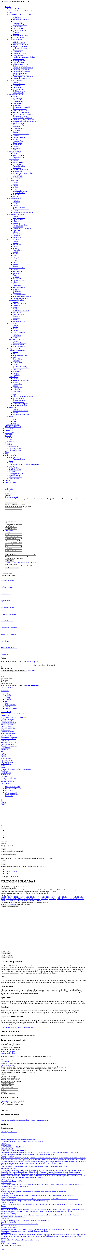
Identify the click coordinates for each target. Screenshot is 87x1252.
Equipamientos (17, 26)
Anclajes (15, 357)
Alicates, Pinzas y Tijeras (21, 112)
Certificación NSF (18, 59)
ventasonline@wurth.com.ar (10, 1140)
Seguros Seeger (18, 250)
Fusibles (15, 309)
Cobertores (16, 230)
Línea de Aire (13, 323)
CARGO (15, 421)
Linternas (16, 135)
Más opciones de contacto (27, 1140)
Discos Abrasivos (18, 89)
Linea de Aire (17, 21)
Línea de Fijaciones (15, 239)
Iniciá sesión (9, 489)
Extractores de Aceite (19, 294)
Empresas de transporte (20, 403)
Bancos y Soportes (19, 207)
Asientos (15, 184)
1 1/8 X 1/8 (45, 897)
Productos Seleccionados (17, 350)
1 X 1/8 (16, 899)
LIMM (3, 1250)
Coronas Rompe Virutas (20, 169)
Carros (15, 203)
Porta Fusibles (17, 312)
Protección (16, 194)
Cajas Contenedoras (19, 193)
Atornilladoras (17, 271)
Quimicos (16, 373)
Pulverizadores (17, 144)
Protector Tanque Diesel (20, 225)
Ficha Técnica (5, 1028)
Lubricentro (16, 389)
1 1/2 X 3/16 (30, 897)
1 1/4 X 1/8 (38, 897)
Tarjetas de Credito (19, 459)
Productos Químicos (15, 39)
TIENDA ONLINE (11, 482)
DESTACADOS (14, 8)
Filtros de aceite (18, 227)
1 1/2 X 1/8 (22, 897)
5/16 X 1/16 (4, 901)
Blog (6, 453)
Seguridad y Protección (16, 339)
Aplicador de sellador (19, 287)
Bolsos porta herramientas (21, 209)
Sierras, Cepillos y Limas (21, 110)
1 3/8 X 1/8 (69, 897)
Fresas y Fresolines (19, 166)
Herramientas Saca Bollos (21, 414)
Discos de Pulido (18, 93)
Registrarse (13, 1052)
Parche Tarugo (17, 237)
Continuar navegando (12, 568)
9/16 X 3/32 (42, 901)
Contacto (8, 480)
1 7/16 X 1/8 (10, 899)
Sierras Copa (17, 168)
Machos (15, 139)
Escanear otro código (20, 670)
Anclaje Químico (18, 155)
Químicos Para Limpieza (21, 75)
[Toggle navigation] (1, 676)
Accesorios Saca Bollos (20, 411)
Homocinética (17, 234)
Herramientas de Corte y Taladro (23, 173)
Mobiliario (16, 371)
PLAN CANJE (17, 23)
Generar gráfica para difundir (10, 906)
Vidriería (15, 386)
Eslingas (15, 232)
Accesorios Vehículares (16, 214)
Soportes (15, 196)
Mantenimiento (17, 384)
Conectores (16, 316)
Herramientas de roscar (20, 116)
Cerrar (3, 1075)
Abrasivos (16, 34)
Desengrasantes (18, 50)
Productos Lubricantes (20, 48)
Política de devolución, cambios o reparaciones (24, 464)
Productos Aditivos (19, 43)
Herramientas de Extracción (21, 107)
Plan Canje (12, 466)
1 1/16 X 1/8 (5, 897)
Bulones (15, 266)
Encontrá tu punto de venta (39, 1120)
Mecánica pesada (18, 398)
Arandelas (16, 253)
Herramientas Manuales (20, 366)
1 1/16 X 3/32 (13, 897)
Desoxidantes (17, 52)
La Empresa (8, 445)
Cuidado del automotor (20, 66)
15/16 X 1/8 (52, 899)
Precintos (16, 246)
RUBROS (8, 436)
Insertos (15, 264)
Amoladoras (16, 273)
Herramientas (17, 18)
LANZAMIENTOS (15, 12)
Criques (15, 185)
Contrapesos (17, 221)
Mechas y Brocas (18, 162)
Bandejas (16, 187)
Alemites (15, 259)
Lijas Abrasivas (18, 85)
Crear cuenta (9, 530)
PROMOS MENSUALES (13, 427)
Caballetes (16, 189)
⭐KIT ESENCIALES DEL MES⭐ (20, 10)
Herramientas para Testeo (21, 311)
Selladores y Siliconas (20, 46)
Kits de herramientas (19, 123)
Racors (15, 328)
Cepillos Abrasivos (19, 91)
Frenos (15, 337)
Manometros (17, 336)
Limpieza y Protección (20, 191)
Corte (14, 284)
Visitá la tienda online (8, 1053)
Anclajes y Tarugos (15, 152)
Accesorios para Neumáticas (22, 296)
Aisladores (16, 318)
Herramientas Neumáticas (17, 268)
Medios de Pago (14, 457)
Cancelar (4, 1084)
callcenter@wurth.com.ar (9, 1132)
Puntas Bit (16, 146)
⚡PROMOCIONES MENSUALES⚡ (21, 14)
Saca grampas (17, 223)
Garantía (11, 462)
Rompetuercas (17, 148)
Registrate (13, 905)
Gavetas (15, 211)
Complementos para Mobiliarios (23, 212)
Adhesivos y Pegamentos (21, 44)
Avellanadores (17, 171)
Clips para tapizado (19, 218)
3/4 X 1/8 (60, 899)
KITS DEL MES (10, 428)
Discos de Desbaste (19, 84)
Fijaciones (16, 32)
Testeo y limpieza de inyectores (23, 68)
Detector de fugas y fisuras (21, 78)
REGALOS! (9, 434)
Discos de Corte (18, 164)
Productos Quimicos (19, 30)
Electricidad (16, 361)
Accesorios (16, 127)
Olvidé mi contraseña (11, 497)
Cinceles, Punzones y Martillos (22, 114)
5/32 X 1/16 (12, 901)
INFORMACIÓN (10, 455)
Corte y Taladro (18, 28)
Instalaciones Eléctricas (16, 300)
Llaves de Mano (18, 98)
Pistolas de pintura (18, 280)
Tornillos (15, 243)
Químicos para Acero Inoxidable (23, 77)
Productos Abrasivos (15, 80)
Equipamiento (13, 180)
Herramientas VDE (19, 321)
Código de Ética (14, 468)
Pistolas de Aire (18, 141)
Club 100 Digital (14, 478)
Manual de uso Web (15, 475)
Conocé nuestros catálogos (21, 1120)
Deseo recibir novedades (15, 558)
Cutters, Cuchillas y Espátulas (22, 118)
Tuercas (15, 252)
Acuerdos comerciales (20, 405)
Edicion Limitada (18, 37)
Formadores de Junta (19, 53)
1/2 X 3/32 (22, 899)
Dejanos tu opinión (7, 958)
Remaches (16, 248)
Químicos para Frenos (20, 73)
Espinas (15, 262)
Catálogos (8, 443)
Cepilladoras (17, 291)
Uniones (15, 330)
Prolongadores (17, 143)
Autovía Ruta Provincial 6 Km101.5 (12, 1102)
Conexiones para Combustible (22, 228)
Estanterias (16, 202)
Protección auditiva (19, 346)
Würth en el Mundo (15, 448)
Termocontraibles (18, 314)
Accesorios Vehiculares (20, 35)
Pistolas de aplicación (20, 109)
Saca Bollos (16, 375)
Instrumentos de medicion (21, 134)
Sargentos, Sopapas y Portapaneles (24, 119)
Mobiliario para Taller (20, 25)
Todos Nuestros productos (25, 1142)
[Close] (1, 808)
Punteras (15, 319)
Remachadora (17, 293)
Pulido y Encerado (18, 62)
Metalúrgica (16, 382)
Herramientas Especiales (20, 125)
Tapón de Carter (18, 219)
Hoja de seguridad (22, 1028)
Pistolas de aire (17, 278)
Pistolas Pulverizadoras (20, 298)
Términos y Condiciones (8, 1142)
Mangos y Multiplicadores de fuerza (24, 121)
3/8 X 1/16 (73, 899)
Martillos (16, 289)
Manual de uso (32, 1028)
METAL (15, 423)
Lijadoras (16, 277)
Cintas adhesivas (18, 55)
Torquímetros (17, 103)
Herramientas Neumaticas (21, 19)
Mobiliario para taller (15, 198)
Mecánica (16, 393)
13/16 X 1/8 (44, 899)
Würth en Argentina (15, 450)
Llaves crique (17, 286)
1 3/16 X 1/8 (54, 897)
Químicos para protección (21, 69)
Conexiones (16, 305)
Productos (8, 7)
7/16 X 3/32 (27, 901)
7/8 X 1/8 (35, 901)
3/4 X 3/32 (66, 899)
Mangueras (16, 236)
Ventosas (15, 412)
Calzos (15, 261)
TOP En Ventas (13, 377)
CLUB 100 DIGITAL (11, 432)
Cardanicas (16, 130)
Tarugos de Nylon (18, 157)
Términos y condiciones (16, 473)
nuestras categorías (32, 661)
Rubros (11, 416)
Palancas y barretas (19, 137)
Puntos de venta (14, 446)
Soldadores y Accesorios (20, 64)
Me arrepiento (38, 1142)
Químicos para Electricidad (21, 71)
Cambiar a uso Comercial (28, 562)
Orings (15, 255)
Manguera (16, 334)
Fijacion (15, 364)
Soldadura (16, 150)
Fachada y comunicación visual (23, 396)
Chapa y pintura (18, 387)
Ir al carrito (31, 670)
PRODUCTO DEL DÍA (12, 425)
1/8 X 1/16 (36, 899)
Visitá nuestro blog (7, 1120)
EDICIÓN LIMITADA (16, 178)
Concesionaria (17, 391)
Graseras (15, 132)
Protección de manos (19, 343)
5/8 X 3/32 (20, 901)
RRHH (7, 452)
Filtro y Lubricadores (19, 332)
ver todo (15, 16)
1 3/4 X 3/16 (62, 897)
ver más (3, 1144)
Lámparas (16, 307)
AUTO (15, 420)
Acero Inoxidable (18, 402)
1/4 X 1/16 (29, 899)
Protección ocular (18, 345)
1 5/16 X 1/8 (78, 897)
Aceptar (11, 1084)
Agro (14, 395)
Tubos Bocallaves (18, 100)
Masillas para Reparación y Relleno (24, 57)
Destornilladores (18, 102)
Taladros (15, 282)
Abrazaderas (17, 244)
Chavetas (16, 257)
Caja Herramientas (19, 128)
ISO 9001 (12, 471)
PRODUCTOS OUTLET (17, 348)
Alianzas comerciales (15, 477)
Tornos (15, 275)
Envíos (11, 461)
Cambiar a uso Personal (12, 562)
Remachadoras (17, 105)
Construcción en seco (19, 400)
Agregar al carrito (7, 670)
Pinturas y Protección (19, 60)
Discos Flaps (17, 87)
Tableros (15, 205)
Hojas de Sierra (18, 177)
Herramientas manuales (16, 94)
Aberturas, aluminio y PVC (21, 380)
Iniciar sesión (5, 1052)
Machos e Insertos (18, 175)
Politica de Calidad (15, 470)
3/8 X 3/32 (80, 899)
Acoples (15, 327)
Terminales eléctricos (19, 303)
